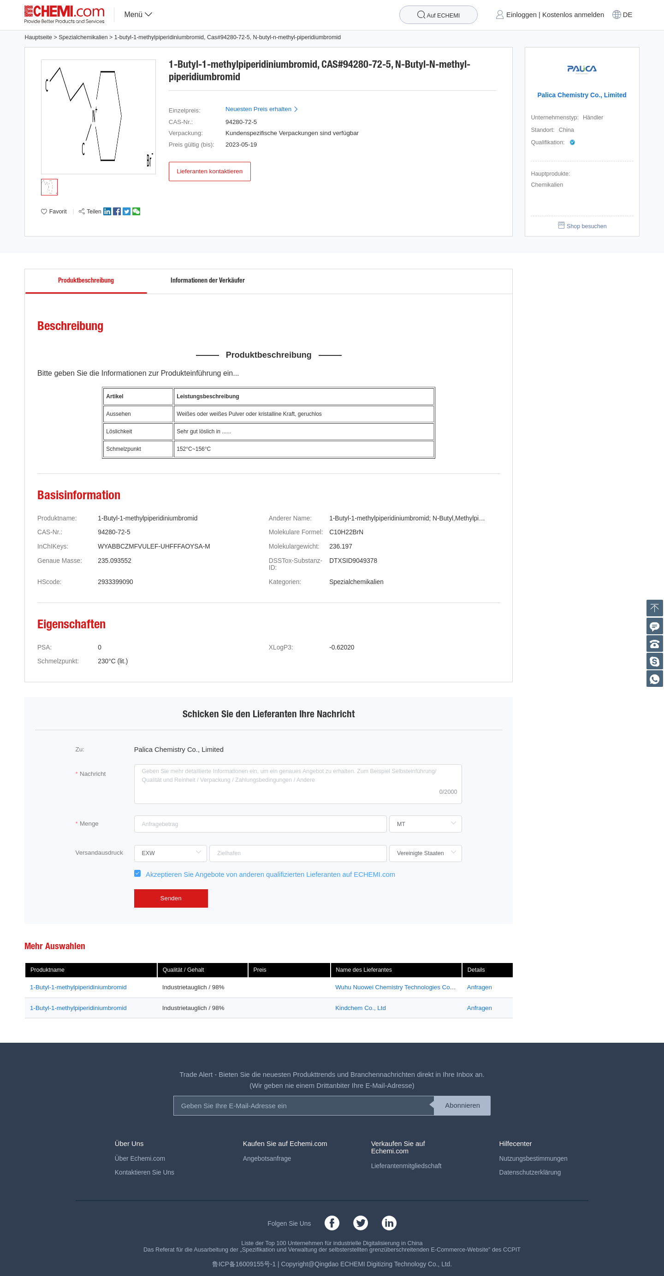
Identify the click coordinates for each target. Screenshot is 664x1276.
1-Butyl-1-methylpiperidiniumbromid (78, 987)
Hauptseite (38, 37)
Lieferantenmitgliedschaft (406, 1166)
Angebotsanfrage (267, 1158)
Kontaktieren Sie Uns (144, 1172)
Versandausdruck (99, 852)
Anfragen (479, 987)
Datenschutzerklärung (530, 1172)
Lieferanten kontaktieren (210, 171)
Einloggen (521, 14)
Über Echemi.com (140, 1158)
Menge (89, 823)
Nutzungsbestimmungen (533, 1158)
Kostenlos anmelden (573, 14)
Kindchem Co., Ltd (360, 1007)
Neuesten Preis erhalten (262, 109)
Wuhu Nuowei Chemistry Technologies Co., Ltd (399, 987)
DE (628, 14)
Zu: (80, 749)
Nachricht (93, 773)
